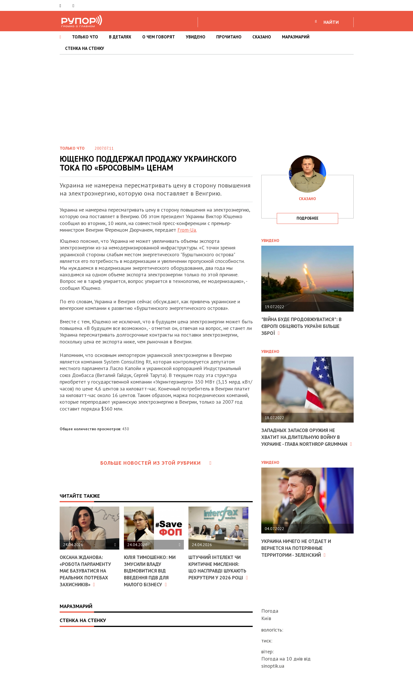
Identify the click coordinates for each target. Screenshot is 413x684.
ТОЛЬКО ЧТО (85, 37)
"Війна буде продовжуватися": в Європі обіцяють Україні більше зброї (303, 326)
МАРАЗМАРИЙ (295, 37)
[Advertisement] (206, 97)
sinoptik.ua (272, 665)
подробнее (307, 218)
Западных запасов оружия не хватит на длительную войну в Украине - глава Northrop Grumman (303, 440)
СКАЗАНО (261, 37)
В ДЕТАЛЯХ (120, 37)
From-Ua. (188, 229)
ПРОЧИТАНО (228, 37)
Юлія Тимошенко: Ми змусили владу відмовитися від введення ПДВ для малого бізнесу (152, 570)
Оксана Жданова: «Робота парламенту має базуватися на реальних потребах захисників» (87, 570)
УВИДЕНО (195, 37)
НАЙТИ (331, 22)
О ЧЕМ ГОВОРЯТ (158, 37)
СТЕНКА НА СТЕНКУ (84, 48)
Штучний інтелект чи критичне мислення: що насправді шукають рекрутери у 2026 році (216, 570)
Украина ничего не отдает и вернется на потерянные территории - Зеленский (298, 554)
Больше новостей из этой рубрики (156, 463)
